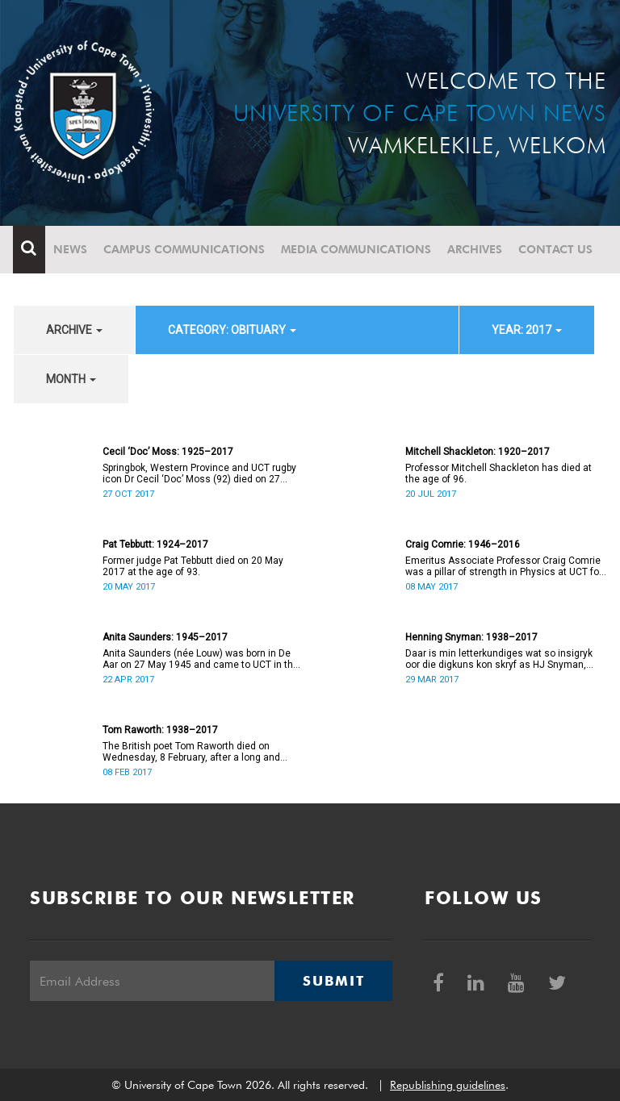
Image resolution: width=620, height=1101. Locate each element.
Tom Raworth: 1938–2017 (160, 730)
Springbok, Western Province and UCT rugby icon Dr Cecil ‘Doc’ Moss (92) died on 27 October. (199, 473)
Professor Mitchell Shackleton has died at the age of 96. (498, 473)
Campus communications (185, 249)
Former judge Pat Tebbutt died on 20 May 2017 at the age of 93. (193, 566)
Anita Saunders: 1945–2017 (165, 637)
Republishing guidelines (447, 1084)
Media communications (357, 249)
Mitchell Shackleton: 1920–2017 (477, 451)
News (71, 249)
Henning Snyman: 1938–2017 (471, 637)
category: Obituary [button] (232, 329)
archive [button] (74, 329)
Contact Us (556, 249)
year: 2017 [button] (527, 329)
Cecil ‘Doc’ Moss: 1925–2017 (168, 451)
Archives (475, 249)
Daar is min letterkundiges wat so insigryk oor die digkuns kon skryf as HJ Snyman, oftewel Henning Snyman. (499, 659)
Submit (333, 981)
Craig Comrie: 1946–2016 (462, 544)
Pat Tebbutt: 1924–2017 (155, 544)
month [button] (71, 379)
